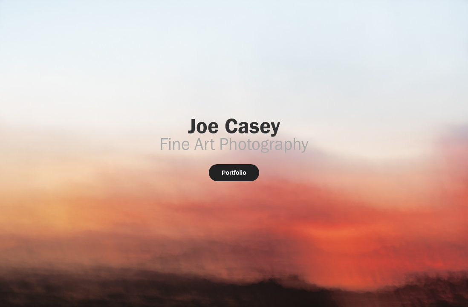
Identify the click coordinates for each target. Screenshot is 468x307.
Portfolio (234, 172)
